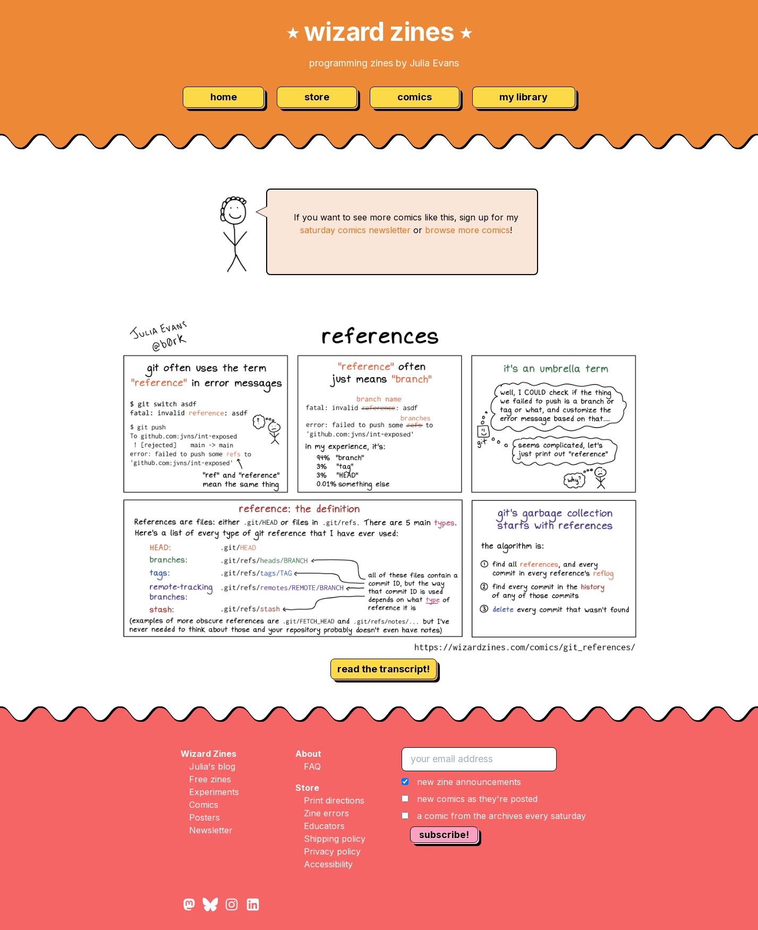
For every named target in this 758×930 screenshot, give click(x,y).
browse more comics (467, 230)
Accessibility (328, 864)
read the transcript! (383, 669)
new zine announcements (469, 782)
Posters (204, 817)
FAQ (312, 766)
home (223, 97)
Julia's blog (212, 766)
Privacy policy (332, 851)
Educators (324, 826)
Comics (203, 804)
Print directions (334, 800)
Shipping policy (334, 838)
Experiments (214, 792)
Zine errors (326, 813)
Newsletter (211, 830)
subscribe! (444, 834)
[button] (494, 798)
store (316, 97)
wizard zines (379, 31)
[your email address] (479, 759)
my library (523, 97)
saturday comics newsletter (355, 230)
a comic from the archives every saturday (501, 815)
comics (414, 97)
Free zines (210, 779)
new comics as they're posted (477, 799)
